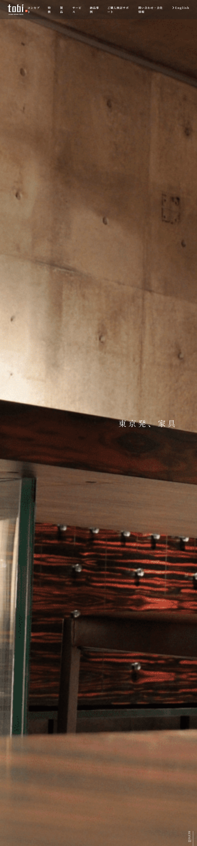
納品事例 (94, 10)
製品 (61, 10)
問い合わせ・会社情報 (150, 10)
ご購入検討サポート (118, 10)
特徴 (49, 10)
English (182, 8)
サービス (77, 10)
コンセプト (34, 10)
